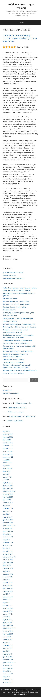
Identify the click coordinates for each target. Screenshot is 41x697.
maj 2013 (6, 642)
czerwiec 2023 (8, 443)
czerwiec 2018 (8, 568)
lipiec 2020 (7, 500)
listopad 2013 (8, 625)
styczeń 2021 (7, 483)
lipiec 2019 (7, 534)
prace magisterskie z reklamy (13, 278)
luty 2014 (6, 617)
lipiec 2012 (7, 671)
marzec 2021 (7, 477)
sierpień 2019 (8, 531)
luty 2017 (6, 602)
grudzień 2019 (8, 520)
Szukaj (34, 380)
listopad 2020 (8, 488)
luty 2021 (6, 480)
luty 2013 (6, 651)
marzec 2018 (7, 577)
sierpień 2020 (8, 497)
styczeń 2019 (7, 551)
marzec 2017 (7, 600)
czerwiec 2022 (8, 457)
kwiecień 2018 (8, 574)
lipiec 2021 (7, 471)
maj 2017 (6, 594)
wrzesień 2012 (8, 665)
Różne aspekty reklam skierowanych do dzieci (19, 327)
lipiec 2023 (7, 440)
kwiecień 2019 (8, 542)
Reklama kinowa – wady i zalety (14, 307)
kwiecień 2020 (8, 508)
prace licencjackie (9, 275)
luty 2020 (6, 514)
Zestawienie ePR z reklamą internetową (17, 340)
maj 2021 (6, 474)
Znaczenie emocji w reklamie (13, 362)
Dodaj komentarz (11, 259)
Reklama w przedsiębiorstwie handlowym (18, 351)
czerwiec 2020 (8, 503)
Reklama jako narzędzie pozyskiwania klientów (20, 370)
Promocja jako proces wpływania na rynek (18, 313)
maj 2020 (6, 505)
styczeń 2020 (7, 517)
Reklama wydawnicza (15, 421)
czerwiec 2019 (8, 537)
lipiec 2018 (7, 565)
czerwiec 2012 (8, 674)
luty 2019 (6, 548)
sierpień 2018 (8, 563)
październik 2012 (9, 662)
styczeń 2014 (7, 620)
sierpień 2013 (8, 634)
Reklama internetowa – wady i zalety (16, 304)
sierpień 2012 (8, 668)
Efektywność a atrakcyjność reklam (15, 343)
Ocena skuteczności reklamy (13, 373)
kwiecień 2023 (8, 445)
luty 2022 (6, 465)
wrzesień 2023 (8, 434)
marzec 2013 (7, 648)
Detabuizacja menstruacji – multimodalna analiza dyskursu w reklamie (20, 38)
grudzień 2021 (8, 468)
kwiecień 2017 (8, 597)
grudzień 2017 (8, 585)
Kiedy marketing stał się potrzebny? (22, 416)
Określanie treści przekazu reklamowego (18, 318)
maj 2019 (6, 540)
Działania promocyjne (23, 403)
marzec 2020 (7, 511)
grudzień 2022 (8, 451)
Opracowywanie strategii (17, 407)
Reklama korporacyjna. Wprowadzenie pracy (19, 324)
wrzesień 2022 (8, 454)
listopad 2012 (8, 660)
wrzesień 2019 (8, 528)
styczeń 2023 (7, 448)
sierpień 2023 (8, 437)
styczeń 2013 (7, 654)
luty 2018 (6, 580)
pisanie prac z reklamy (11, 393)
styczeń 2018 (7, 582)
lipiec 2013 (7, 637)
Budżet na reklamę (10, 315)
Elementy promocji (10, 321)
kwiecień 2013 (8, 645)
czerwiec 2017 (8, 591)
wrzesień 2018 (8, 560)
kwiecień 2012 (8, 679)
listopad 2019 (8, 523)
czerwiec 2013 (8, 640)
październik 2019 (9, 525)
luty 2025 (6, 431)
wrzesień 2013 (8, 631)
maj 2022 (6, 460)
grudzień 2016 (8, 608)
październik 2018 (9, 557)
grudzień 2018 (8, 554)
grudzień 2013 (8, 622)
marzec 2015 (7, 614)
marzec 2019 (7, 545)
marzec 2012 (7, 682)
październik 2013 (9, 628)
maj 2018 (6, 571)
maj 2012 (6, 677)
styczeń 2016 (7, 611)
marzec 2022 (7, 463)
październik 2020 (9, 491)
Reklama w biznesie (10, 298)
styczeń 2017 (7, 605)
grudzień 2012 (8, 657)
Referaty (8, 256)
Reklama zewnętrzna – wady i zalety (16, 301)
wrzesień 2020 (8, 494)
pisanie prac (7, 390)
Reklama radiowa (9, 310)
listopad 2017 (8, 588)
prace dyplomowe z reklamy (13, 272)
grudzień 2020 (8, 485)
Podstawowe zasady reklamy (13, 359)
